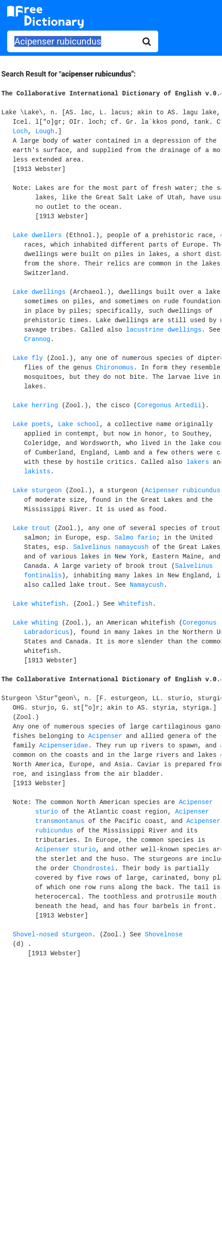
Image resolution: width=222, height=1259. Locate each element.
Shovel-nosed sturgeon (52, 934)
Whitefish (135, 603)
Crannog (37, 339)
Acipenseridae (63, 745)
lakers (197, 462)
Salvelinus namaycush (111, 547)
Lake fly (28, 358)
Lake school (78, 424)
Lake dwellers (37, 235)
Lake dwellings (39, 292)
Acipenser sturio (66, 849)
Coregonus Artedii (169, 405)
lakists (37, 471)
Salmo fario (135, 537)
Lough (45, 131)
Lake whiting (35, 622)
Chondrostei (94, 868)
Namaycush (147, 585)
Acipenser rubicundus (182, 490)
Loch (20, 131)
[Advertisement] (111, 1039)
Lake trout (31, 528)
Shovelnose (163, 934)
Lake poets (31, 424)
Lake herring (35, 405)
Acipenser (105, 736)
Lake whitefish (39, 603)
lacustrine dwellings (163, 329)
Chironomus (114, 367)
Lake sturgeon (37, 490)
